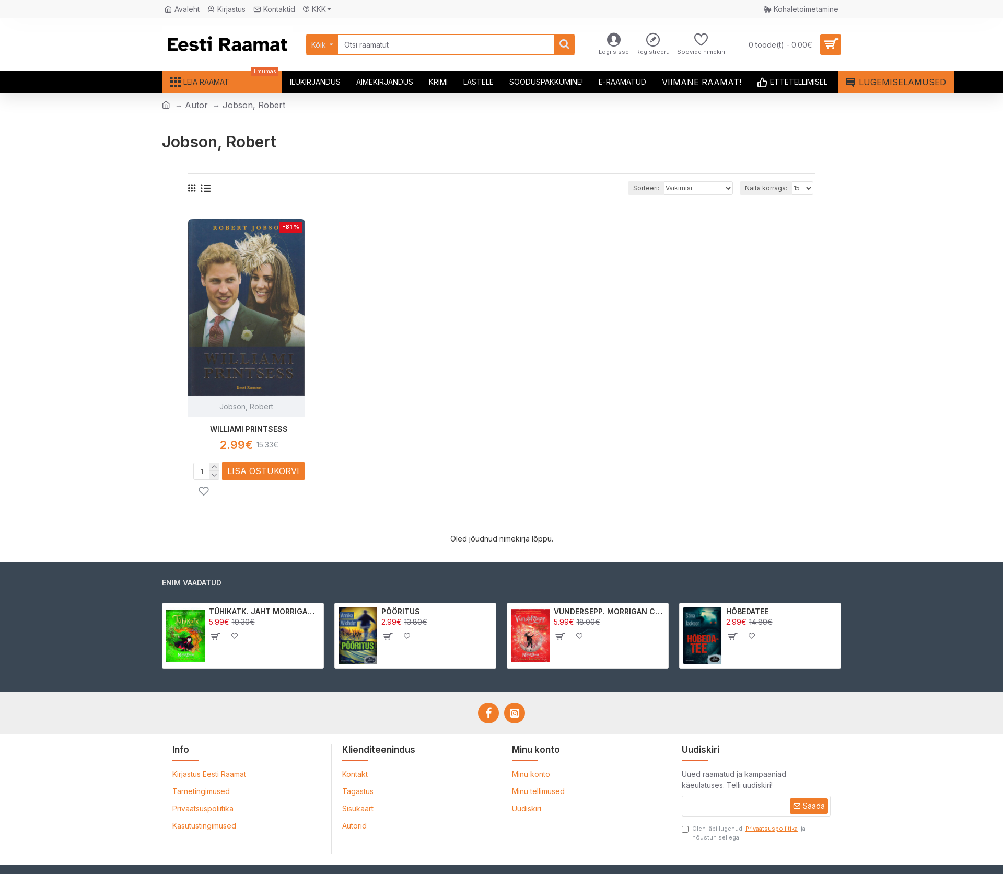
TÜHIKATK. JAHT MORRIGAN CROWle (264, 611)
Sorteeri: (646, 188)
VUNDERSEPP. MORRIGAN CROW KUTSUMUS (609, 611)
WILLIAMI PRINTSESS (249, 428)
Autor (196, 105)
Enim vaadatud (191, 582)
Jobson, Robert (246, 406)
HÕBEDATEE (747, 611)
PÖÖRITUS (400, 611)
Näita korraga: (766, 188)
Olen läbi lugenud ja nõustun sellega (744, 832)
